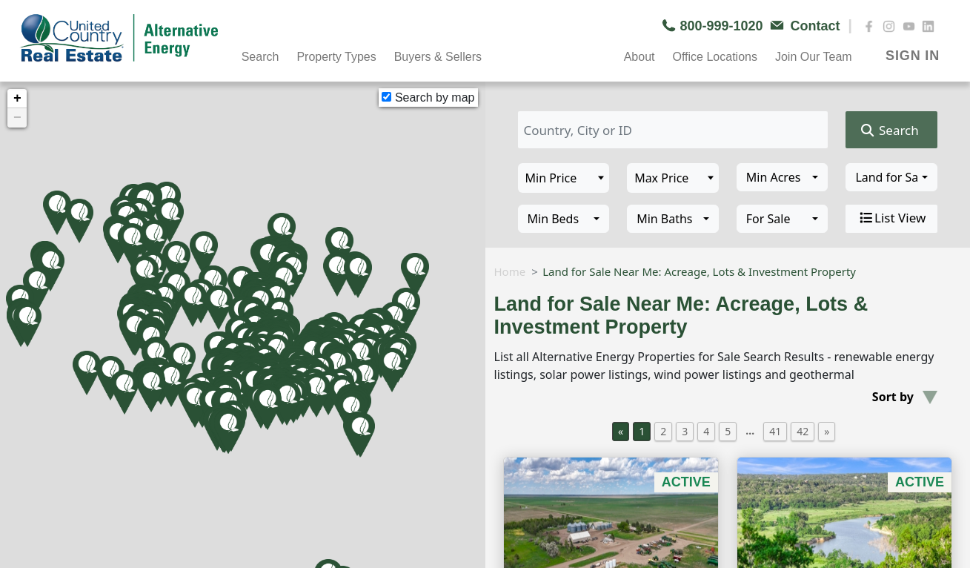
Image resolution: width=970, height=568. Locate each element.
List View (891, 218)
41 (775, 431)
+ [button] (17, 99)
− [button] (17, 118)
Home (510, 271)
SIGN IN (913, 55)
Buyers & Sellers (438, 56)
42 (802, 431)
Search (260, 56)
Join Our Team (813, 56)
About (639, 56)
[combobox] (782, 177)
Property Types (336, 56)
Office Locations (714, 56)
